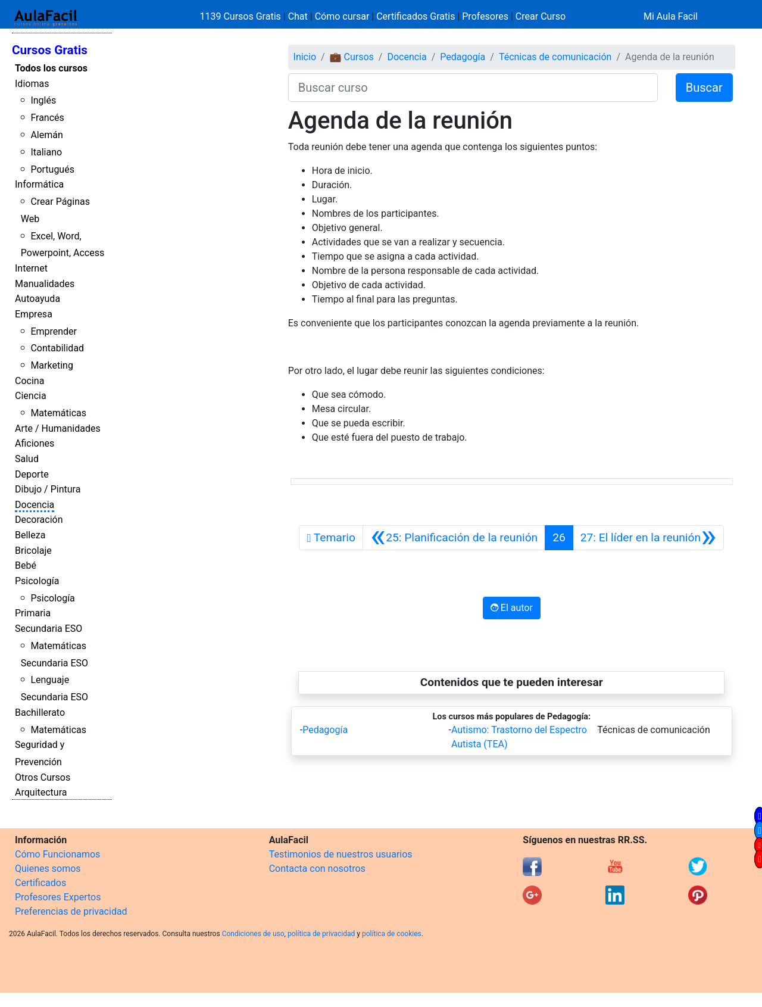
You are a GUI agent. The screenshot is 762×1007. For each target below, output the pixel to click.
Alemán (46, 135)
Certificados (40, 882)
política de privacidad (321, 934)
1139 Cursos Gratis (241, 16)
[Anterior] (454, 537)
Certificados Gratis (415, 16)
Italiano (46, 152)
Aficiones (34, 443)
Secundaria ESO (48, 628)
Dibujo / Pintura (47, 489)
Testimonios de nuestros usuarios (341, 854)
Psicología (37, 581)
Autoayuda (37, 298)
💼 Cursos (352, 57)
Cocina (29, 380)
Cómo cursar (342, 16)
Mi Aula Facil (671, 16)
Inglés (43, 100)
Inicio (304, 57)
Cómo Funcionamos (57, 854)
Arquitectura (41, 792)
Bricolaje (33, 550)
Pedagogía (462, 57)
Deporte (32, 474)
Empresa (33, 314)
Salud (27, 458)
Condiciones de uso (253, 934)
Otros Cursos (42, 777)
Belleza (30, 535)
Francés (47, 117)
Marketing (51, 365)
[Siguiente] (648, 537)
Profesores (485, 16)
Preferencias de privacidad (71, 911)
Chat (298, 16)
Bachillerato (40, 712)
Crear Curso (541, 16)
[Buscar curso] (473, 87)
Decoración (39, 519)
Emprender (53, 331)
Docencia (34, 504)
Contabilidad (57, 348)
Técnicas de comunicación (555, 57)
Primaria (33, 613)
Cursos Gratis (50, 50)
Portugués (52, 169)
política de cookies (391, 934)
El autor (512, 607)
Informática (39, 184)
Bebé (25, 565)
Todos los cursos (51, 68)
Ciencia (30, 395)
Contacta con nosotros (317, 868)
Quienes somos (48, 868)
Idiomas (32, 83)
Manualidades (44, 283)
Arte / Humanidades (58, 428)
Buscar (704, 87)
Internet (31, 268)
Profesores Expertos (58, 897)
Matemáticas (58, 413)
